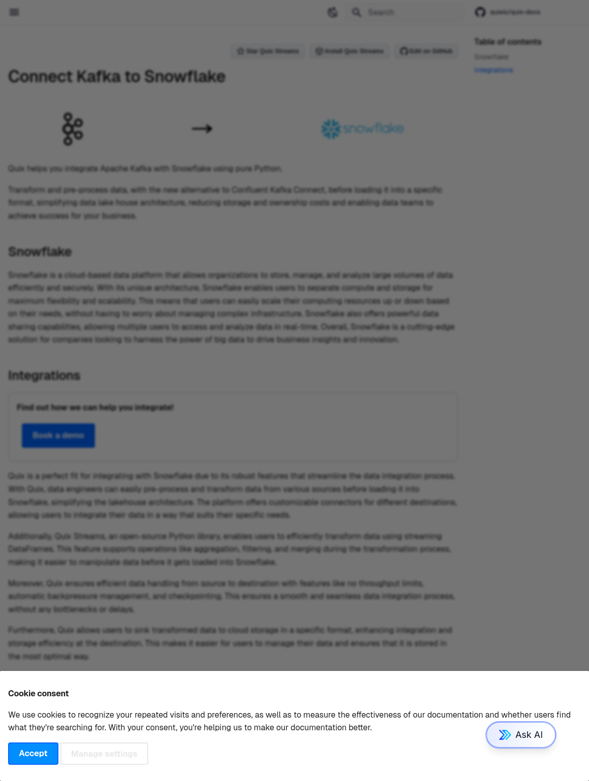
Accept (33, 753)
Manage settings (104, 753)
